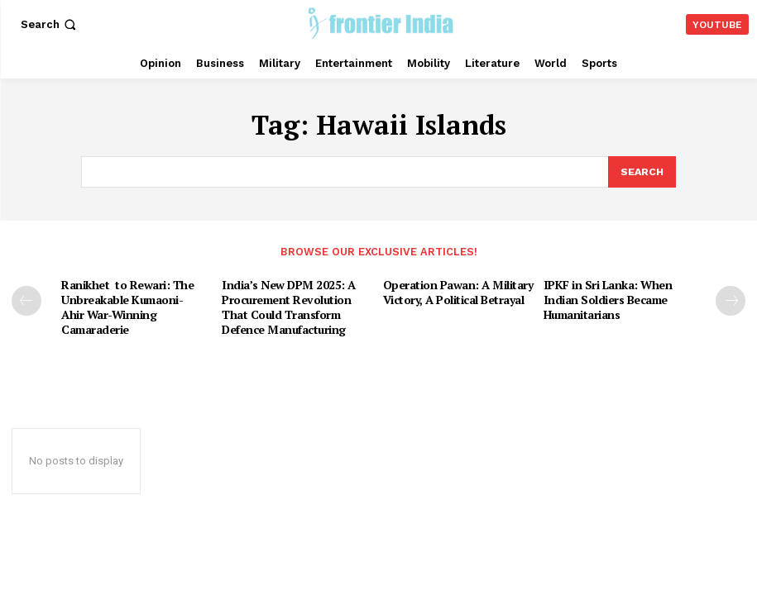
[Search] (641, 171)
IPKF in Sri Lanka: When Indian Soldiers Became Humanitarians (604, 295)
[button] (50, 24)
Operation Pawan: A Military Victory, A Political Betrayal (454, 288)
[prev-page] (26, 298)
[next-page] (730, 298)
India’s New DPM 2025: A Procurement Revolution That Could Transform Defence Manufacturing (297, 302)
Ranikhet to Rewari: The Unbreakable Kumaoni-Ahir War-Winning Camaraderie (122, 302)
